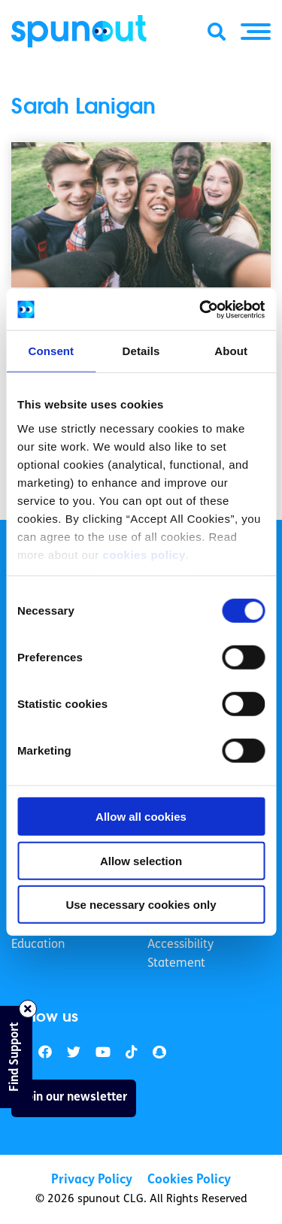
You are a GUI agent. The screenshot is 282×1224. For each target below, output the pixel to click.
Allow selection (141, 860)
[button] (256, 31)
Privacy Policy (91, 1180)
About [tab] (230, 351)
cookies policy (143, 554)
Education (38, 945)
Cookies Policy (189, 1180)
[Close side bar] (28, 1009)
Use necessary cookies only (140, 904)
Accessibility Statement (180, 954)
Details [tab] (141, 351)
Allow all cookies (141, 816)
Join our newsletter (73, 1098)
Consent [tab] (51, 351)
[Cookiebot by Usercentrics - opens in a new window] (201, 309)
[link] (73, 1053)
